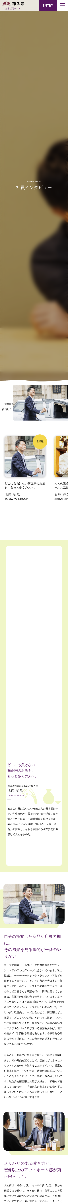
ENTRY (48, 5)
